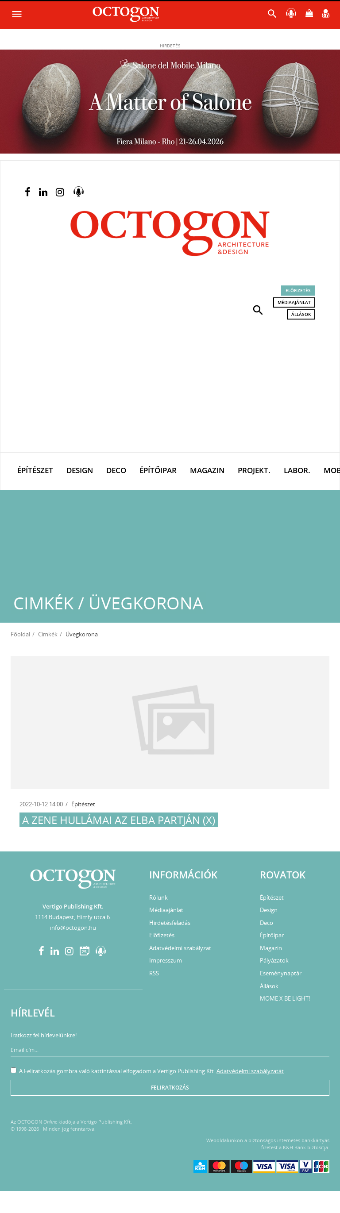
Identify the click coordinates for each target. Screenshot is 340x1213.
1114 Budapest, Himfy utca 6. (73, 917)
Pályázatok (274, 960)
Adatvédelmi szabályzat (180, 948)
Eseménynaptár (280, 973)
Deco (116, 470)
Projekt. (254, 470)
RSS (154, 973)
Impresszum (165, 960)
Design (79, 470)
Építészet (35, 470)
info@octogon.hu (73, 928)
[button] (258, 309)
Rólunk (158, 897)
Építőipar (158, 470)
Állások (301, 314)
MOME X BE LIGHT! (285, 998)
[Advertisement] (170, 386)
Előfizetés (298, 290)
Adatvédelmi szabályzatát (250, 1071)
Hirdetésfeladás (169, 923)
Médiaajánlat (294, 302)
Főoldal (20, 634)
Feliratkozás (170, 1087)
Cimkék (48, 634)
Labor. (297, 470)
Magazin (207, 470)
